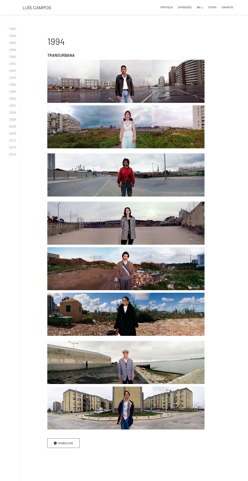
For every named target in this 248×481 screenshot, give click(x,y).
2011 (12, 140)
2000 (12, 98)
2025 (12, 154)
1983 (12, 36)
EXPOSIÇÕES (185, 7)
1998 (12, 91)
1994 (12, 77)
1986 (12, 50)
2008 (12, 126)
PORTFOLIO (166, 7)
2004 (12, 112)
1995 (12, 84)
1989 (12, 56)
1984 (12, 43)
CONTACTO (227, 7)
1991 (12, 63)
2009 (12, 133)
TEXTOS (212, 7)
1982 (12, 29)
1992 (12, 70)
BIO (198, 7)
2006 (12, 119)
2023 (12, 147)
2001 (12, 105)
